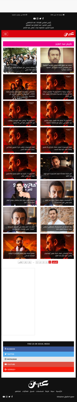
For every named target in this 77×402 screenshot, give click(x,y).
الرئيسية (59, 391)
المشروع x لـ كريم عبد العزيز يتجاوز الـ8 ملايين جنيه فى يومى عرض (20, 174)
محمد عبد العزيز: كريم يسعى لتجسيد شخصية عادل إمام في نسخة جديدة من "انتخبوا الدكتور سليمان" (57, 67)
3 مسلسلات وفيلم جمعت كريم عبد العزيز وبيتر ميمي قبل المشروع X (58, 201)
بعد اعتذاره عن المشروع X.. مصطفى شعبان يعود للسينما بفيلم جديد (57, 228)
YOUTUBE (10, 364)
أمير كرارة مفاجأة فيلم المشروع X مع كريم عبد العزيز (58, 174)
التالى (20, 262)
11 (30, 262)
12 (25, 262)
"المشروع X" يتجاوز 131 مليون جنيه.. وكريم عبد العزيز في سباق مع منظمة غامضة (58, 121)
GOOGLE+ (10, 369)
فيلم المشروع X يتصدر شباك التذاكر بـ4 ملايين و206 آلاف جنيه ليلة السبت (57, 148)
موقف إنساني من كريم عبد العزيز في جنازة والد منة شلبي (20, 68)
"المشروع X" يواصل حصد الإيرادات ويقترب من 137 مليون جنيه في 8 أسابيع (21, 121)
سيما (52, 391)
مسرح (32, 391)
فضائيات (25, 391)
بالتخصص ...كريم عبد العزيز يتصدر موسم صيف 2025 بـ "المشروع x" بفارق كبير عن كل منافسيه (20, 94)
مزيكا (47, 391)
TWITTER (9, 354)
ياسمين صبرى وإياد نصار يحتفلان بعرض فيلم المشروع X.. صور (21, 201)
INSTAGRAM (11, 359)
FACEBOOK (10, 349)
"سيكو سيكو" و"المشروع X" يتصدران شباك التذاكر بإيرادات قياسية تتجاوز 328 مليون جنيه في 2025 (57, 94)
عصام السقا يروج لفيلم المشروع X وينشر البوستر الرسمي (21, 254)
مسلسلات (40, 391)
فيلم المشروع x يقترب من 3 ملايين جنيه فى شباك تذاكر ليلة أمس (20, 148)
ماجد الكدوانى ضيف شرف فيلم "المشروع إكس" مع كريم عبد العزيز (58, 254)
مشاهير (18, 391)
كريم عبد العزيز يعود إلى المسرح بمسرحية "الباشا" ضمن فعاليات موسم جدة (21, 228)
